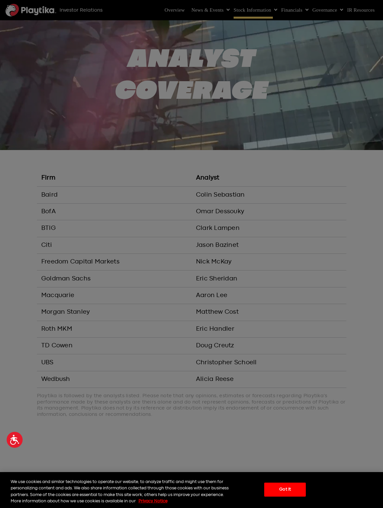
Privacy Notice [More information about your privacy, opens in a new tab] (152, 501)
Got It (285, 489)
